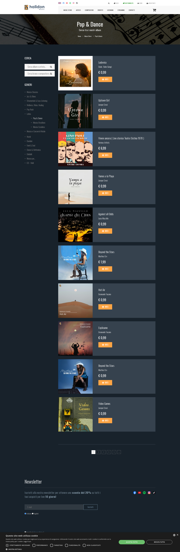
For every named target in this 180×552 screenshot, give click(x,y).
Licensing (110, 10)
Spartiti (100, 10)
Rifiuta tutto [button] (159, 542)
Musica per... (31, 158)
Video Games (104, 403)
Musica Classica (32, 92)
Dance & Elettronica (34, 149)
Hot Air (101, 290)
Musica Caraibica (39, 126)
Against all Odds (106, 214)
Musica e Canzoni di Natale (36, 131)
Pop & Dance (37, 118)
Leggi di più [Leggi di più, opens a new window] (27, 541)
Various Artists (104, 142)
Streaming (121, 10)
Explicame (103, 328)
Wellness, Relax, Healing (35, 105)
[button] (60, 549)
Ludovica (102, 62)
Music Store (67, 10)
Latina (29, 113)
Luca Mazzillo (103, 218)
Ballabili (29, 154)
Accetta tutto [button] (132, 542)
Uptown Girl (104, 100)
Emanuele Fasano (104, 294)
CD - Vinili (30, 162)
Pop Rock (30, 109)
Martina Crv (102, 256)
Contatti (132, 10)
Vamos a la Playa (106, 176)
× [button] (177, 535)
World (29, 136)
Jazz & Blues (31, 96)
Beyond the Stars (106, 252)
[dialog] (90, 542)
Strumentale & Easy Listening (37, 100)
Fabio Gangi (107, 66)
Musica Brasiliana (39, 122)
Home (79, 36)
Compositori (89, 10)
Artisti (78, 10)
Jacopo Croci (103, 104)
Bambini (29, 141)
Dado (100, 66)
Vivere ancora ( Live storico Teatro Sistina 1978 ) (121, 138)
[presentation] (42, 524)
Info (105, 79)
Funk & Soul (31, 145)
